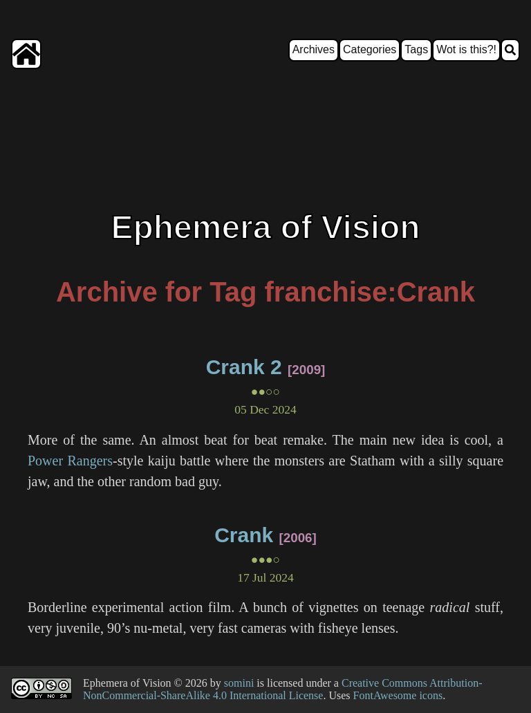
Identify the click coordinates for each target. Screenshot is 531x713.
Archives (313, 49)
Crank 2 (244, 366)
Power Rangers (70, 460)
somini (239, 683)
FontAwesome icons (398, 695)
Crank (243, 535)
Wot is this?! (466, 49)
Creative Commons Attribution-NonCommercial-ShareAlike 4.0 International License (283, 689)
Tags (416, 49)
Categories (369, 49)
